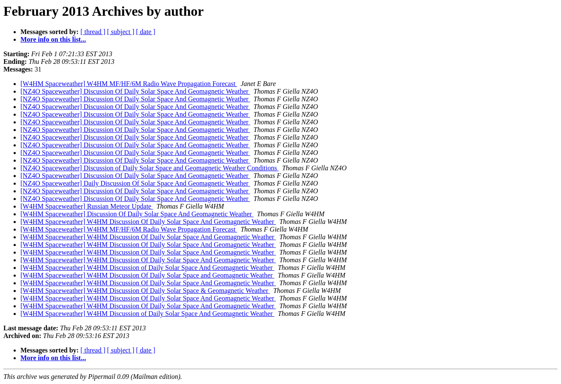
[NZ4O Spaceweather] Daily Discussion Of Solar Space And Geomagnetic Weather (135, 183)
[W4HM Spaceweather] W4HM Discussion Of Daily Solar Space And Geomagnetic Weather (148, 221)
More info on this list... (53, 39)
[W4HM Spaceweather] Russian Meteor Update (86, 206)
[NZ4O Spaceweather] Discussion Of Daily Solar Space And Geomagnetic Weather (135, 91)
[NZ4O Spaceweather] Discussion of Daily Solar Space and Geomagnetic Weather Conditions (149, 168)
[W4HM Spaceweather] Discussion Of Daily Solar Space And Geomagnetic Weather (137, 214)
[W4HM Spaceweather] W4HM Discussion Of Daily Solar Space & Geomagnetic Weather (145, 290)
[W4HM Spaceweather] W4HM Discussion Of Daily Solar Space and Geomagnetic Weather (147, 275)
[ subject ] (121, 31)
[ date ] (145, 31)
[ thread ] (93, 31)
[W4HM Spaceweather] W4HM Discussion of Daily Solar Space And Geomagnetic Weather (147, 267)
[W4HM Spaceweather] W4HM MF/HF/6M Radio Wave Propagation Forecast (128, 83)
